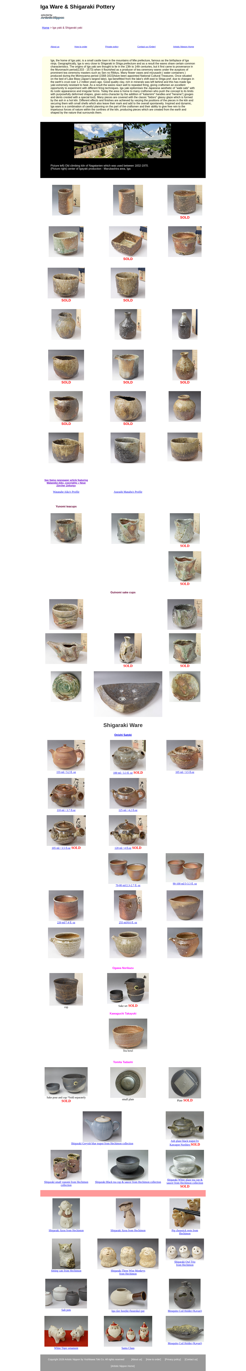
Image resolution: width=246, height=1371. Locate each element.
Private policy (111, 46)
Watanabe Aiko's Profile (66, 491)
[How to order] (153, 1359)
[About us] (136, 1359)
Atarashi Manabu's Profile (128, 491)
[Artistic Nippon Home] (123, 1366)
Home (45, 27)
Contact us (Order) (146, 46)
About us (55, 46)
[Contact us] (191, 1359)
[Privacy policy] (173, 1359)
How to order (80, 46)
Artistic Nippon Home (183, 46)
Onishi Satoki (123, 734)
